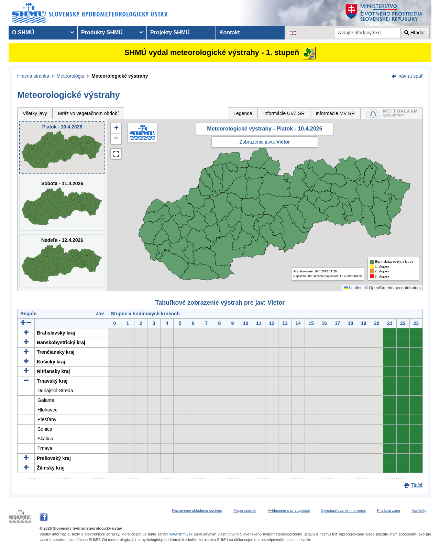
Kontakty (418, 510)
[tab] (391, 113)
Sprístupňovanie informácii (343, 510)
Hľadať (417, 32)
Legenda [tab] (242, 113)
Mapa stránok (244, 510)
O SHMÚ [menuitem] (23, 32)
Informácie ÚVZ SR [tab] (284, 113)
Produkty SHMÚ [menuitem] (102, 32)
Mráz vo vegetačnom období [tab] (88, 113)
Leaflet (352, 287)
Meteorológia (70, 76)
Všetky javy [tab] (35, 113)
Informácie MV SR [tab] (335, 113)
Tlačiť (417, 485)
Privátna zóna (388, 510)
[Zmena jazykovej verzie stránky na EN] (292, 33)
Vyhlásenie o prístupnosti (289, 510)
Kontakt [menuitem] (229, 32)
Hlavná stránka (33, 76)
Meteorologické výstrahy (119, 76)
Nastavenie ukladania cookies (197, 510)
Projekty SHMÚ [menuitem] (170, 32)
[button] (116, 128)
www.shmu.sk (180, 534)
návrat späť (410, 76)
